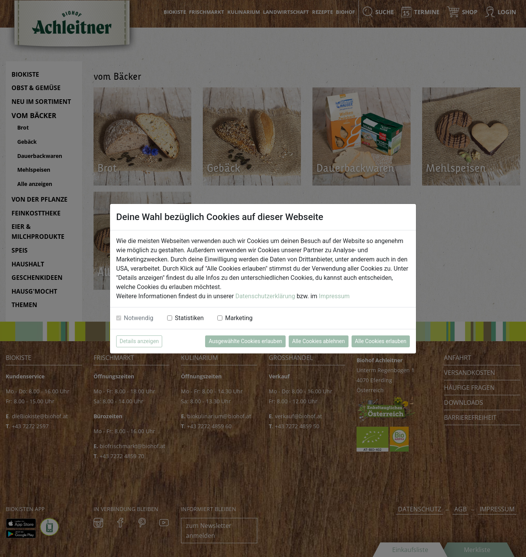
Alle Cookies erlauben (380, 341)
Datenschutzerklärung (265, 296)
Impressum (334, 296)
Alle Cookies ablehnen (318, 341)
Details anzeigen (139, 341)
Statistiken (189, 318)
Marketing (238, 318)
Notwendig (138, 318)
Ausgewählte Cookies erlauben (245, 341)
